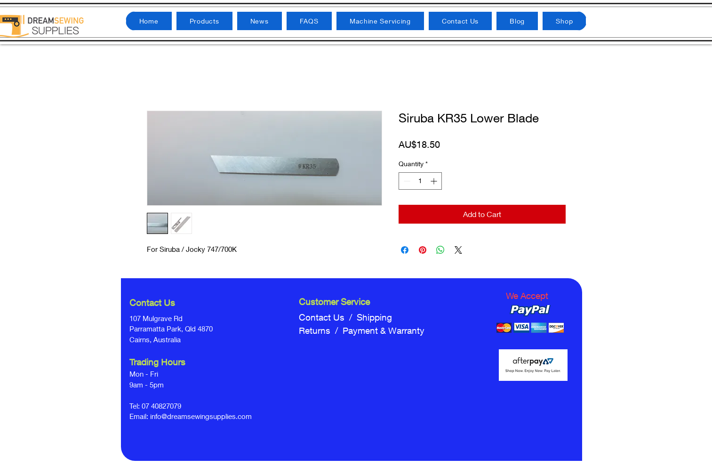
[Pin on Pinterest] (422, 250)
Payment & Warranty (383, 330)
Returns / (321, 330)
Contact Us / (328, 317)
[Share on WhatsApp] (440, 250)
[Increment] (434, 181)
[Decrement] (406, 181)
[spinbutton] (420, 181)
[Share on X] (458, 250)
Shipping (374, 317)
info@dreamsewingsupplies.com (201, 416)
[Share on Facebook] (404, 250)
